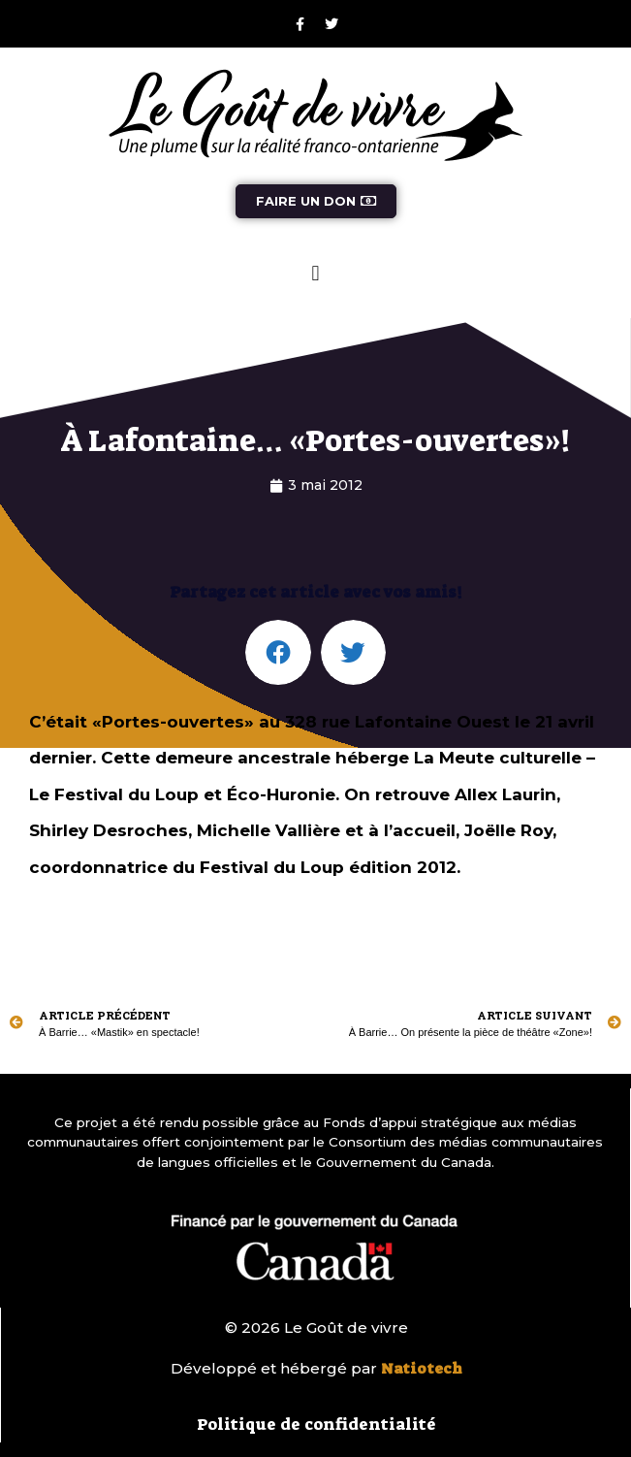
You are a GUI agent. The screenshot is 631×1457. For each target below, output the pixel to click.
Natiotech (421, 1368)
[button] (315, 273)
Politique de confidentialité (316, 1424)
